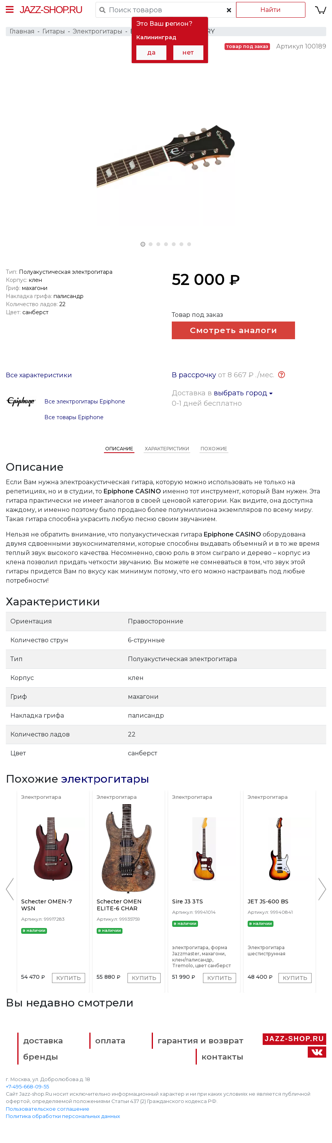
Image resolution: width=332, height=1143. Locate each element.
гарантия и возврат (200, 1040)
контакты (222, 1056)
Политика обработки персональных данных (63, 1116)
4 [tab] (166, 244)
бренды (40, 1056)
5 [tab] (174, 244)
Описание (119, 449)
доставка (43, 1040)
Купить (68, 978)
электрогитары (105, 778)
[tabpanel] (166, 156)
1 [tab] (143, 244)
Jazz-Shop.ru (51, 9)
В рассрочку (194, 375)
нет (188, 52)
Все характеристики (39, 375)
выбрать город (243, 393)
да (151, 52)
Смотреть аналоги (233, 330)
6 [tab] (181, 244)
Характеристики (167, 449)
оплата (110, 1040)
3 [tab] (158, 244)
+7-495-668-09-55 (27, 1087)
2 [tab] (151, 244)
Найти (270, 9)
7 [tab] (189, 244)
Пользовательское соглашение (47, 1109)
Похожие (214, 449)
